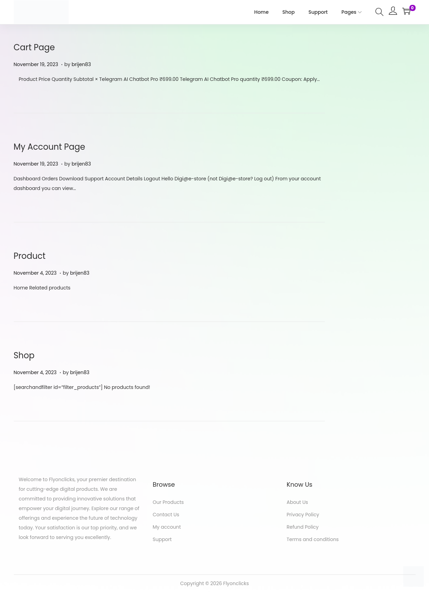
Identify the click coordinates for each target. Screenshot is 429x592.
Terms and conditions (313, 539)
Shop (24, 355)
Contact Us (166, 514)
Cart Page (34, 47)
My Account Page (49, 146)
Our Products (168, 502)
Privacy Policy (303, 514)
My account (167, 527)
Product (30, 256)
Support (162, 539)
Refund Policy (303, 527)
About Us (297, 502)
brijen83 (81, 64)
